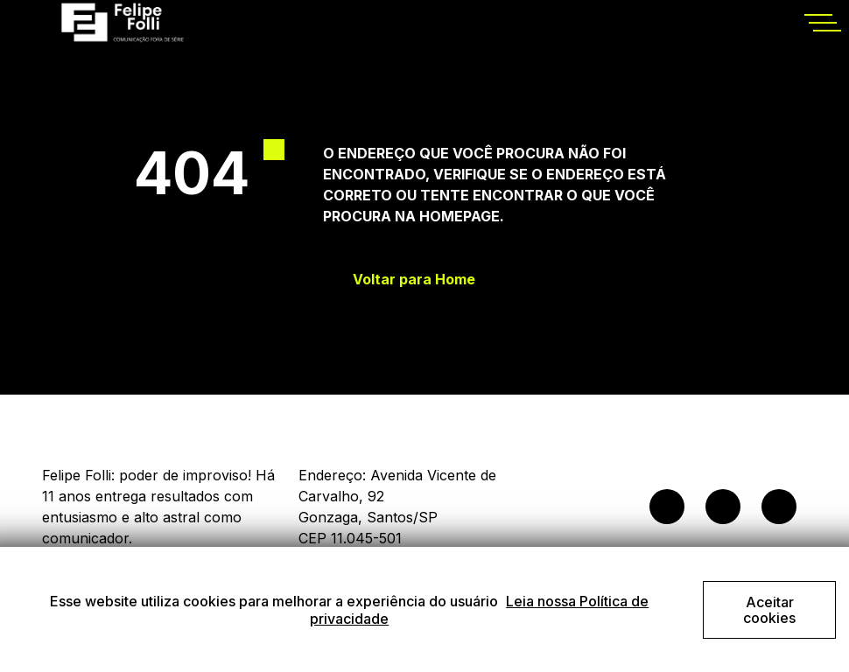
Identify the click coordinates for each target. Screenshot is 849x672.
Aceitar (769, 609)
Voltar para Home (414, 279)
